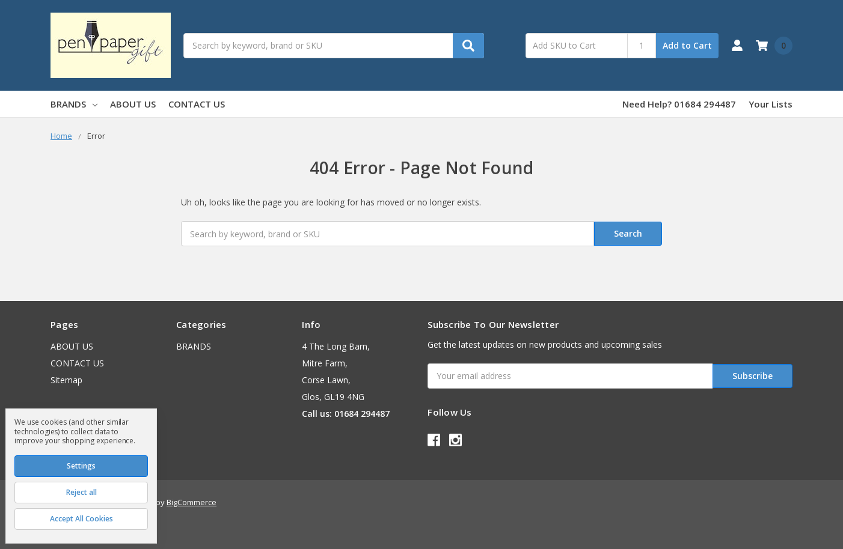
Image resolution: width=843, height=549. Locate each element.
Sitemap (66, 380)
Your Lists (770, 104)
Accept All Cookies (81, 519)
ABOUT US (133, 104)
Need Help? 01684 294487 (679, 104)
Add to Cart (687, 45)
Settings (81, 466)
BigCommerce (191, 501)
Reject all (81, 492)
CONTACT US (196, 104)
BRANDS (74, 104)
